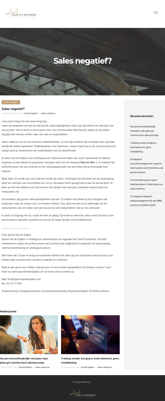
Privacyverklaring (81, 382)
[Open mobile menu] (157, 12)
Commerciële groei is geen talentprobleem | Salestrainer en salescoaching (146, 184)
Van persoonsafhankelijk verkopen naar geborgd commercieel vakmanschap (144, 131)
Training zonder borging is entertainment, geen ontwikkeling (143, 147)
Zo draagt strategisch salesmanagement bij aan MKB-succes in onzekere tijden (146, 200)
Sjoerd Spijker (31, 113)
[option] (90, 343)
